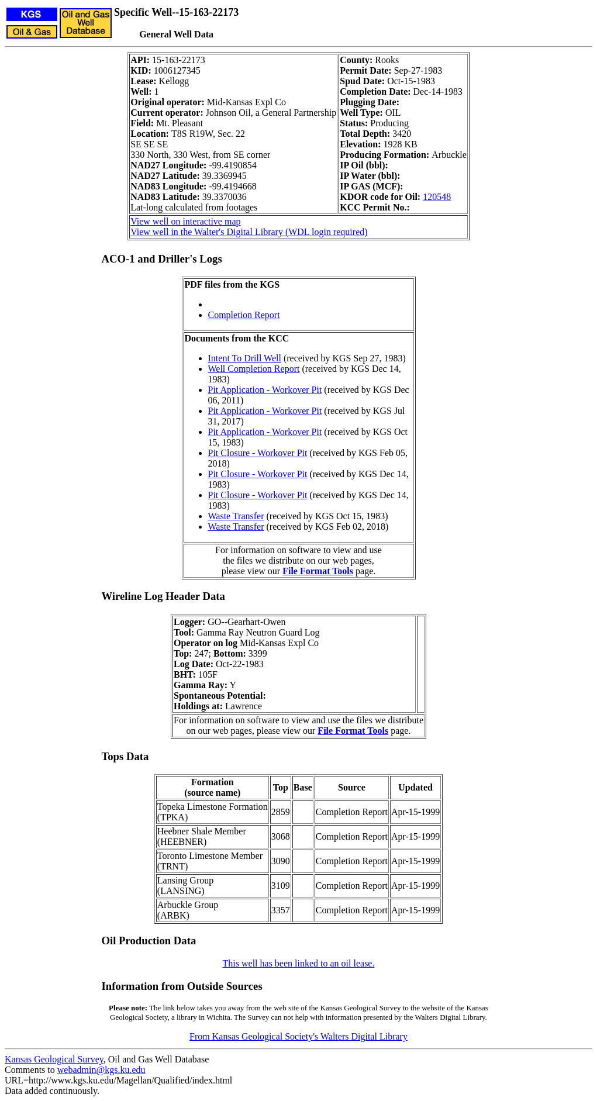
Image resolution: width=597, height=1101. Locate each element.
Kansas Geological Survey (54, 1059)
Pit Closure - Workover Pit (258, 453)
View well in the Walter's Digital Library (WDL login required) (248, 232)
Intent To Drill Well (244, 358)
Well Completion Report (254, 369)
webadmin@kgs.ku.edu (101, 1070)
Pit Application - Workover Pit (265, 390)
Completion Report (244, 315)
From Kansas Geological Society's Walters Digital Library (298, 1036)
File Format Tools (317, 571)
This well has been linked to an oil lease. (299, 963)
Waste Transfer (236, 516)
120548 (437, 197)
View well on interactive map (185, 221)
